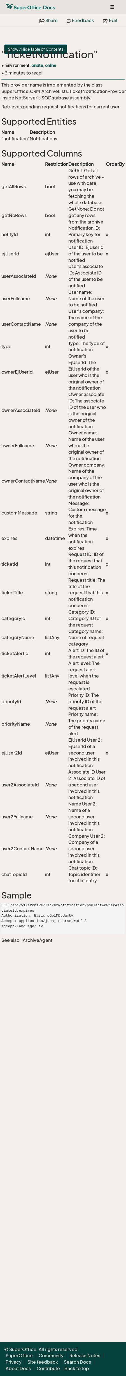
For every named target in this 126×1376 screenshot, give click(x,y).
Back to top (76, 1368)
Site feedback (42, 1362)
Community (51, 1355)
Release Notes (84, 1355)
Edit (110, 20)
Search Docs (77, 1362)
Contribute (48, 1368)
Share (48, 20)
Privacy (14, 1362)
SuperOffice (19, 1355)
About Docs (18, 1368)
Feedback (80, 20)
